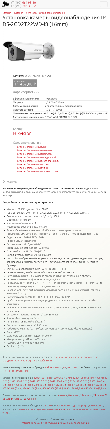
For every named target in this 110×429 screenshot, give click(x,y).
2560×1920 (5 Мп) (17, 385)
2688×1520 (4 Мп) (77, 385)
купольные (62, 357)
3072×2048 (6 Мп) (12, 388)
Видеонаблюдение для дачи (32, 147)
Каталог (18, 13)
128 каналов (29, 398)
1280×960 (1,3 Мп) (62, 377)
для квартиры (81, 405)
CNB (75, 367)
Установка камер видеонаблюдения (45, 13)
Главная (6, 13)
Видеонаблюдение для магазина (34, 150)
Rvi (64, 367)
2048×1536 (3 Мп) (39, 381)
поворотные (91, 357)
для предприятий (56, 409)
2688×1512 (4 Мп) (57, 385)
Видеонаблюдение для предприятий (36, 157)
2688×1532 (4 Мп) (97, 385)
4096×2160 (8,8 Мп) (96, 388)
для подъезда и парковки (32, 409)
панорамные (76, 357)
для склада (94, 409)
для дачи (47, 405)
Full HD (10, 371)
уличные (22, 360)
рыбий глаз (46, 360)
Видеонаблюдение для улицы (33, 168)
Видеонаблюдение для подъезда (34, 154)
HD (4, 371)
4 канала (62, 395)
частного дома (64, 405)
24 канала (98, 395)
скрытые (32, 360)
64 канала (16, 398)
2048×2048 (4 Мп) (59, 381)
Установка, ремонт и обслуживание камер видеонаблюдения (55, 423)
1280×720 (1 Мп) (42, 377)
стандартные (9, 360)
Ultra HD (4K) (21, 371)
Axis (69, 367)
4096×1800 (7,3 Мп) (74, 388)
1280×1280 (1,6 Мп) (83, 377)
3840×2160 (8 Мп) (32, 388)
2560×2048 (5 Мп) (37, 385)
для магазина (96, 405)
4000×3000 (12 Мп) (52, 388)
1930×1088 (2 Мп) (19, 381)
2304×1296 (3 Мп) (79, 381)
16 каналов (86, 395)
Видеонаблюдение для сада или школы (38, 161)
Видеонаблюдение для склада (33, 164)
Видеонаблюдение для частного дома (37, 171)
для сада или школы (77, 409)
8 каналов (73, 395)
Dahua (48, 367)
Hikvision (22, 133)
